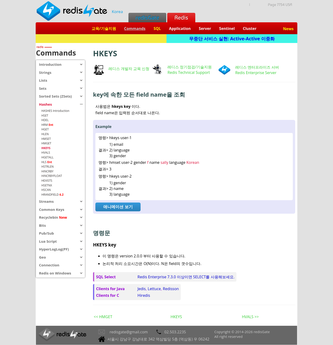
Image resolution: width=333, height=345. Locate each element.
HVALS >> (250, 316)
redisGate (147, 17)
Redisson (171, 288)
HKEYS (176, 316)
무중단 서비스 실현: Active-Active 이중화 (232, 38)
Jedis (141, 288)
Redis (181, 17)
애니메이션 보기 (117, 206)
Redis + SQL (101, 38)
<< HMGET (103, 316)
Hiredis (143, 295)
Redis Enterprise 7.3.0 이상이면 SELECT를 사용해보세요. (186, 276)
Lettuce (154, 288)
